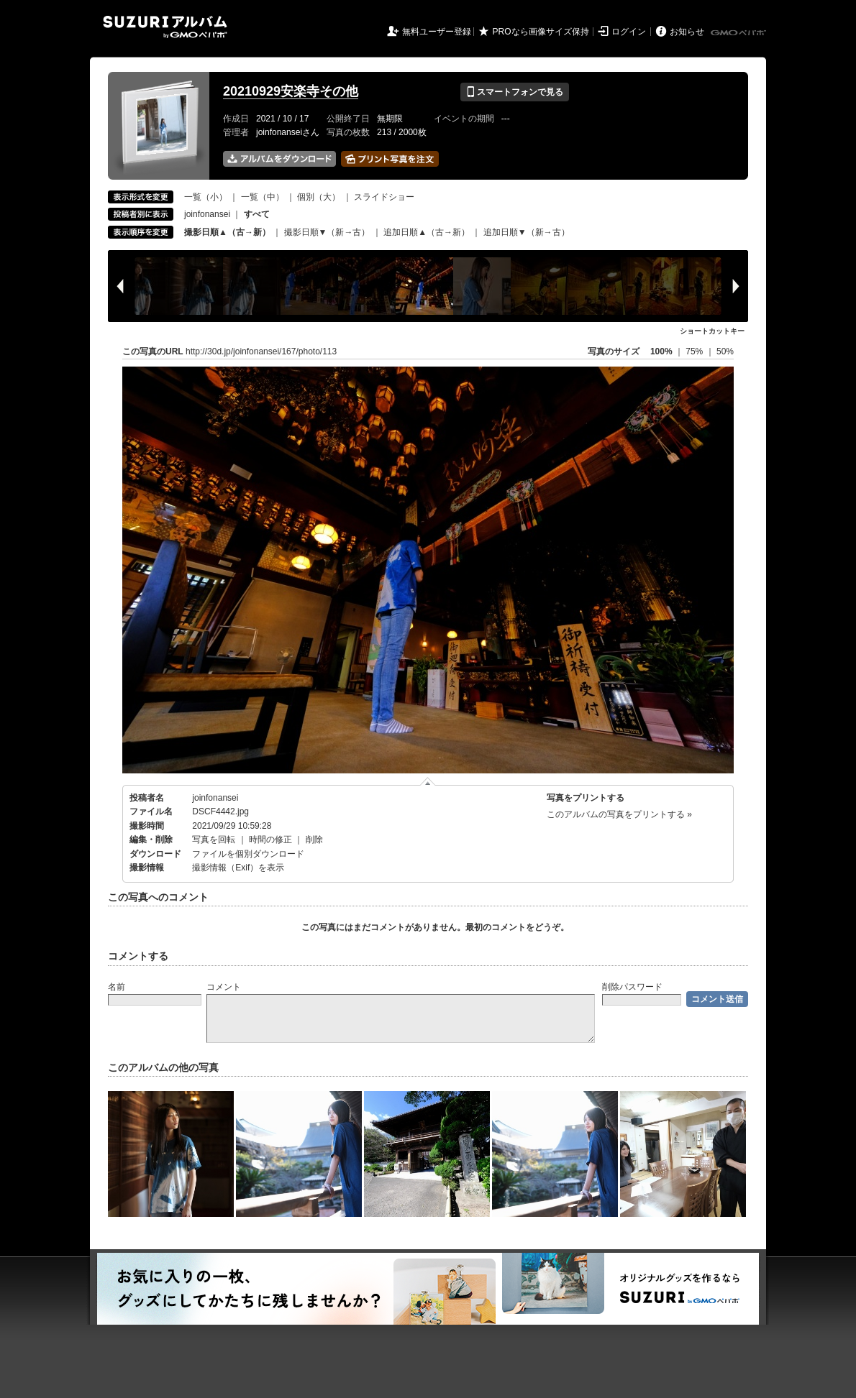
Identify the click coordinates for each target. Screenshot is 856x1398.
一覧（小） (205, 197)
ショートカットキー (712, 331)
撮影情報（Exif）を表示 (238, 868)
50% (725, 351)
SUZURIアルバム (165, 27)
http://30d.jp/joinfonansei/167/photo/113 (261, 351)
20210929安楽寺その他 (290, 91)
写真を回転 (213, 839)
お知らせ (687, 32)
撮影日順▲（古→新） (227, 232)
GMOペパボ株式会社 (739, 33)
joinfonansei (207, 214)
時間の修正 (270, 839)
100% (661, 351)
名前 (116, 987)
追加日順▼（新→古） (526, 232)
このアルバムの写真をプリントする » (619, 814)
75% (695, 351)
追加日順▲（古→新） (426, 232)
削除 (314, 839)
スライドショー (384, 197)
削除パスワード (632, 987)
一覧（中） (262, 197)
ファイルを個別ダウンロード (248, 854)
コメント (223, 987)
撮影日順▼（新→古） (327, 232)
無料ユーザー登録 (436, 32)
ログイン (628, 32)
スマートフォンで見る (514, 92)
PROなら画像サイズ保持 (541, 32)
